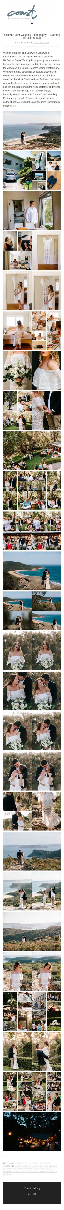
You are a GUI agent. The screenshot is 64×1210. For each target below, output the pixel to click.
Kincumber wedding (35, 1172)
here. (14, 106)
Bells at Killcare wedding (44, 1166)
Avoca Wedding (23, 1166)
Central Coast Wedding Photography (32, 12)
